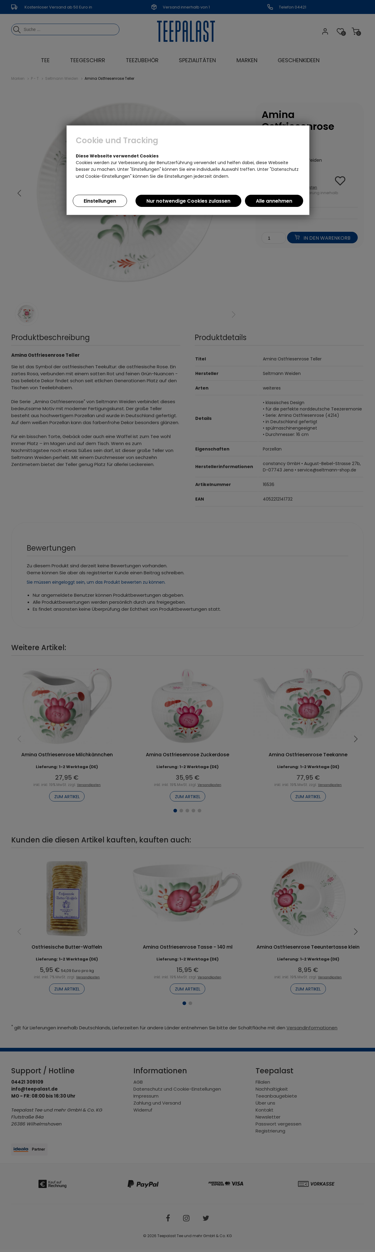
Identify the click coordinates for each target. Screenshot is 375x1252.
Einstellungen (100, 200)
